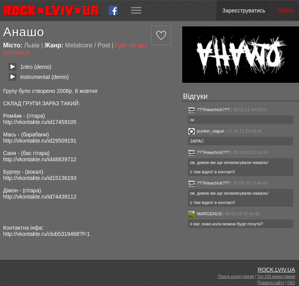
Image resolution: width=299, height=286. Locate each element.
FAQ (291, 283)
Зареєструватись (243, 10)
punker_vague (206, 131)
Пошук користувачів (236, 276)
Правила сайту (270, 283)
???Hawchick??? (209, 109)
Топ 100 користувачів (276, 276)
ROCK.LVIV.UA (276, 270)
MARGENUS (205, 213)
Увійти (285, 10)
